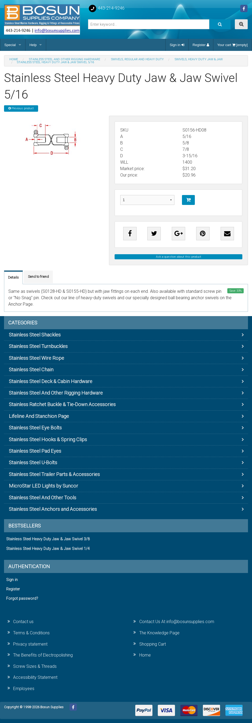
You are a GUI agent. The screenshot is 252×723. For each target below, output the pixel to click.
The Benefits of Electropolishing (43, 655)
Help (33, 45)
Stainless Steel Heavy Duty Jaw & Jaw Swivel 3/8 (48, 539)
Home (145, 655)
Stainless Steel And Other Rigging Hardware (56, 393)
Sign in (177, 45)
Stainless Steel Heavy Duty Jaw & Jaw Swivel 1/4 (48, 548)
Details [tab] (13, 277)
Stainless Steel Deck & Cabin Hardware (50, 381)
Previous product (21, 108)
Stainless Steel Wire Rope (36, 358)
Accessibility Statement (35, 677)
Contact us (23, 621)
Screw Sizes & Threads (35, 666)
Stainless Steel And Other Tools (42, 497)
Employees (23, 688)
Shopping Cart (152, 644)
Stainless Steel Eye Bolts (35, 427)
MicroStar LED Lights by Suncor (43, 486)
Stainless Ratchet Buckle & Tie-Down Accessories (62, 404)
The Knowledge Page (159, 632)
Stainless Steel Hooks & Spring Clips (48, 439)
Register (201, 45)
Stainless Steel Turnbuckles (38, 346)
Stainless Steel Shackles (35, 335)
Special (10, 45)
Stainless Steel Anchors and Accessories (53, 509)
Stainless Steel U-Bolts (33, 462)
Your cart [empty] (232, 45)
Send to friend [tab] (38, 277)
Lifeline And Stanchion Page (39, 416)
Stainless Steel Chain (31, 369)
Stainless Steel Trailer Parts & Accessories (54, 474)
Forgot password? (22, 598)
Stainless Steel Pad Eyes (35, 451)
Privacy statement (30, 644)
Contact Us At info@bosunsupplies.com (176, 621)
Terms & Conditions (31, 632)
